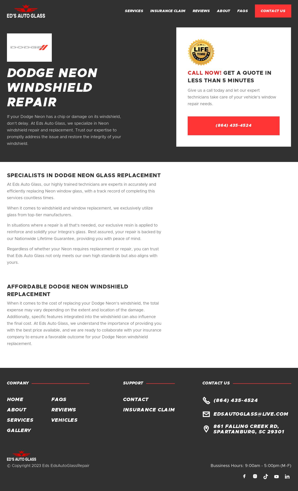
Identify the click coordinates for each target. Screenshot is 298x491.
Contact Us (273, 11)
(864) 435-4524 (234, 126)
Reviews (201, 11)
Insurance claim (167, 11)
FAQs (242, 11)
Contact (135, 399)
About (223, 11)
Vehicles (64, 420)
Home (15, 399)
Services (134, 11)
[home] (26, 11)
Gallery (19, 430)
